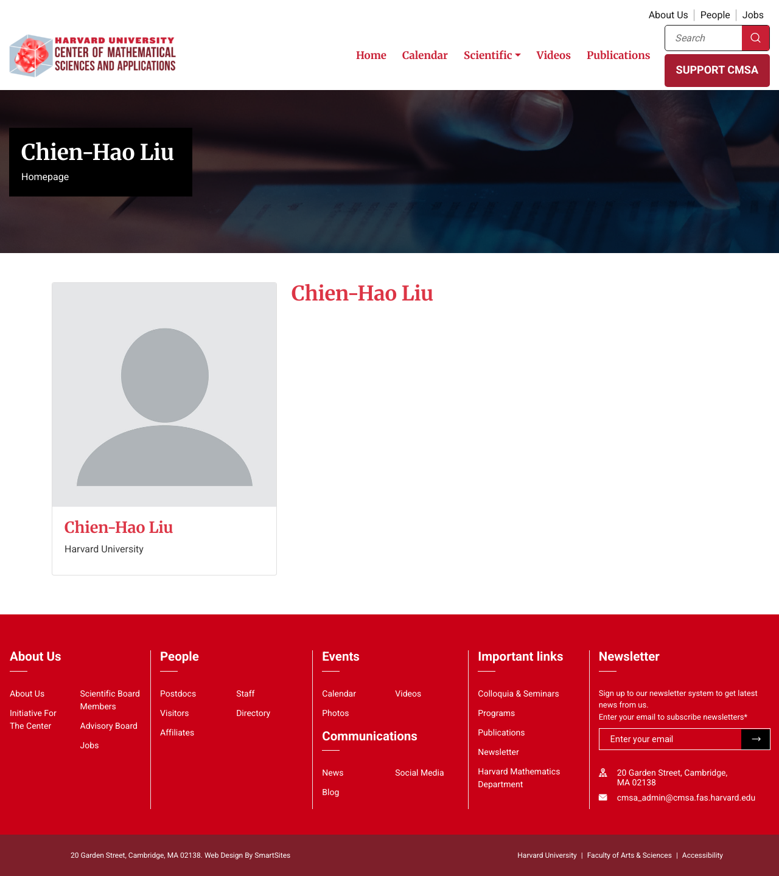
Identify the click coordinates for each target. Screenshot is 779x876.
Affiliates (177, 733)
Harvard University (546, 855)
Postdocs (178, 694)
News (332, 773)
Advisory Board (109, 726)
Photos (335, 713)
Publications (619, 55)
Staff (245, 694)
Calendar (425, 55)
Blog (330, 793)
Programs (496, 713)
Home (371, 55)
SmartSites (272, 855)
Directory (253, 713)
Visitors (174, 713)
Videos (554, 55)
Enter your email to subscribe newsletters (673, 717)
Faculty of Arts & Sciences (629, 855)
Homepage (45, 176)
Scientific (488, 55)
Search (755, 38)
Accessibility (702, 855)
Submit (755, 739)
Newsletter (498, 752)
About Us (668, 15)
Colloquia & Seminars (518, 694)
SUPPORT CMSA (717, 70)
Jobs (753, 15)
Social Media (419, 773)
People (715, 15)
